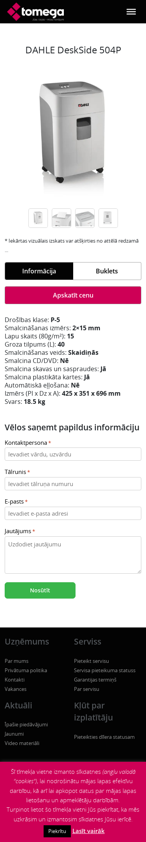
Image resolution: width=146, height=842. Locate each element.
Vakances (15, 688)
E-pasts (16, 502)
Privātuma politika (26, 670)
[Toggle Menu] (131, 11)
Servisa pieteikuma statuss (104, 670)
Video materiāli (22, 743)
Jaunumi (14, 733)
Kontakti (15, 679)
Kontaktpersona (28, 443)
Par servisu (86, 688)
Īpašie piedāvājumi (26, 724)
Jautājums (20, 531)
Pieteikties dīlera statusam (104, 736)
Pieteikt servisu (91, 660)
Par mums (16, 660)
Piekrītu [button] (57, 831)
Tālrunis (17, 472)
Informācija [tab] (39, 271)
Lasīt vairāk (88, 831)
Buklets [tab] (107, 271)
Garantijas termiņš (95, 679)
